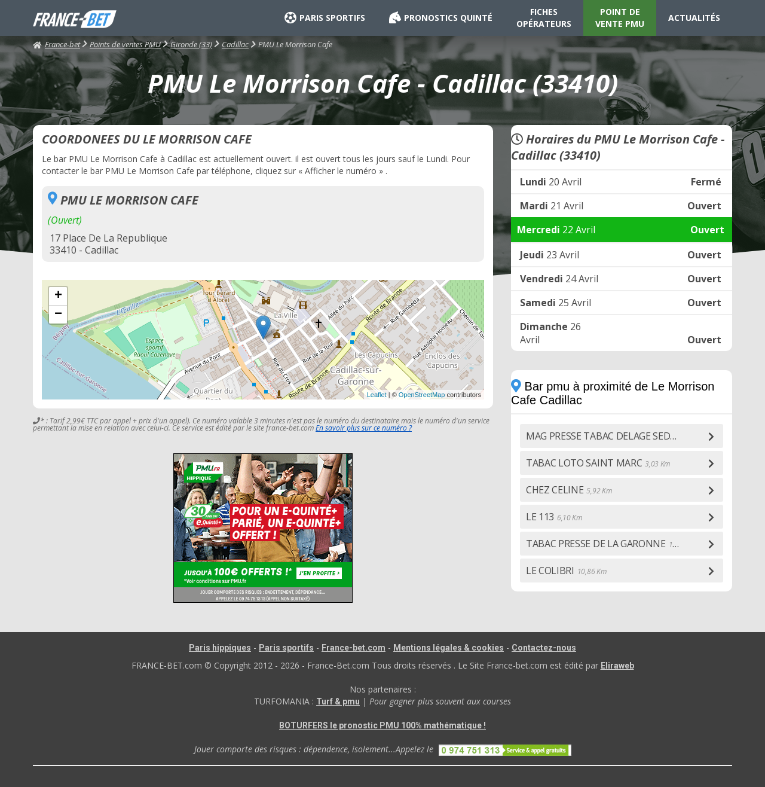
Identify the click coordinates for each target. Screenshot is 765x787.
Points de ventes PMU (125, 44)
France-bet (56, 44)
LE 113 (554, 516)
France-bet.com (353, 647)
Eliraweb (617, 665)
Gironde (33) (191, 44)
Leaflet (377, 394)
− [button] (58, 315)
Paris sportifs (286, 647)
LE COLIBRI (566, 570)
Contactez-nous (544, 647)
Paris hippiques (220, 647)
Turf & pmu (338, 701)
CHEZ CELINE (568, 489)
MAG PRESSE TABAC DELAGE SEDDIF (619, 436)
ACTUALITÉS (694, 17)
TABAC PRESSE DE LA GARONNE (611, 543)
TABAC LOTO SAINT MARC (598, 462)
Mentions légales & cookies (448, 647)
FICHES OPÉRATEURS (543, 17)
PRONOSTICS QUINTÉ (440, 18)
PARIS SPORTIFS (324, 18)
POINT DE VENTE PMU (619, 17)
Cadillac (235, 44)
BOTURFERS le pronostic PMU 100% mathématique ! (382, 725)
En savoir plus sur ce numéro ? (364, 428)
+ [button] (58, 296)
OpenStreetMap (422, 394)
